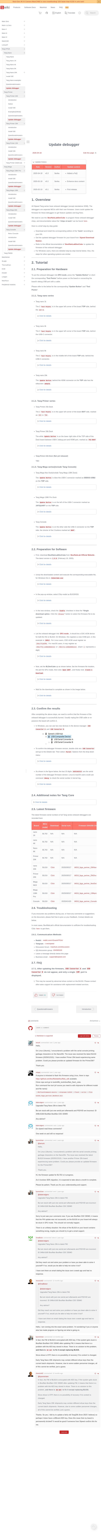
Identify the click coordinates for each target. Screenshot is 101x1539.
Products (16, 7)
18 (33, 1006)
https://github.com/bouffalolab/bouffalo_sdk (57, 1074)
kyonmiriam (44, 1150)
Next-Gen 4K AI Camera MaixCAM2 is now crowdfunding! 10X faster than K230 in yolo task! (48, 1)
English (56, 13)
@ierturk (46, 1154)
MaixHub (43, 7)
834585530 (60, 929)
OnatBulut (44, 1275)
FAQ (61, 7)
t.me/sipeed (52, 922)
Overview (91, 232)
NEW (67, 7)
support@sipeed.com (60, 935)
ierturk (43, 1028)
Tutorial (90, 235)
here (63, 142)
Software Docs (30, 7)
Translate (70, 13)
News (53, 7)
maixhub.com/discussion (62, 925)
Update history (43, 73)
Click (55, 846)
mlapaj (43, 1064)
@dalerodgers (48, 1218)
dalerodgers (45, 1108)
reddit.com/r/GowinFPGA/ (56, 919)
